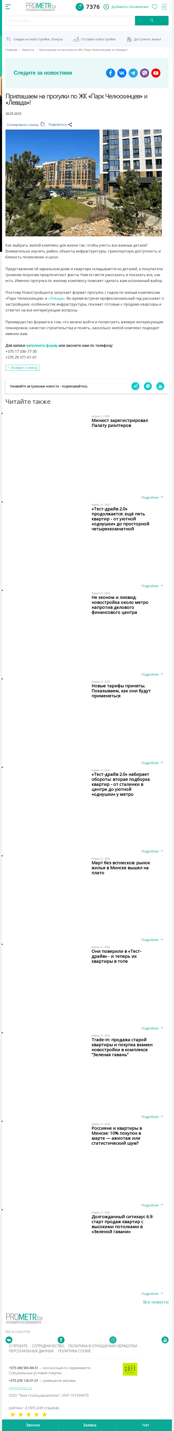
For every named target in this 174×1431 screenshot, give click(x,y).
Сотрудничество (48, 1345)
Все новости (156, 1302)
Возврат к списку (24, 367)
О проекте (18, 1345)
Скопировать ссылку (26, 125)
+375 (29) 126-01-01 (42, 1380)
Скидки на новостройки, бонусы (38, 39)
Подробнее (152, 497)
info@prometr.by (20, 1388)
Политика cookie (74, 1350)
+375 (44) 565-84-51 (49, 1368)
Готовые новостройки (98, 39)
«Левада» (56, 298)
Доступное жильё (147, 39)
